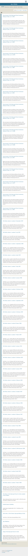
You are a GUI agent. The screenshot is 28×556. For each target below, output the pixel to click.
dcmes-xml (7, 543)
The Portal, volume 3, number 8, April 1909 (12, 471)
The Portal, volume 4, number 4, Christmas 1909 (13, 311)
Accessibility (3, 552)
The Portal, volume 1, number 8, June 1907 (12, 437)
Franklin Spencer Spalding (8, 504)
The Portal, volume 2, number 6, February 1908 (12, 403)
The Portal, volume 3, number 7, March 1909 (12, 334)
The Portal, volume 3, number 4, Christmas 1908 (13, 289)
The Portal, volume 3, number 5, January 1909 (12, 368)
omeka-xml (13, 543)
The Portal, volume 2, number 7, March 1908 (12, 482)
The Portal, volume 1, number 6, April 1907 (12, 255)
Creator (20, 10)
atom (2, 543)
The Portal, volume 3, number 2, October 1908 (12, 459)
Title (18, 10)
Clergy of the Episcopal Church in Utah (11, 531)
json (10, 543)
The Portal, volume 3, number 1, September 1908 (13, 243)
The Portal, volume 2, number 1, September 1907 (13, 300)
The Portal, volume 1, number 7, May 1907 (12, 266)
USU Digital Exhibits (9, 550)
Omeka (8, 551)
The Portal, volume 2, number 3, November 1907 (13, 220)
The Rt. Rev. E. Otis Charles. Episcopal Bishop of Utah (14, 513)
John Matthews (6, 521)
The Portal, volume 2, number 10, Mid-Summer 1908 (14, 448)
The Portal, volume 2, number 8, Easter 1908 (12, 323)
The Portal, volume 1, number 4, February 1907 (12, 414)
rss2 (15, 543)
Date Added (25, 10)
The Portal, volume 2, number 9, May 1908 (12, 425)
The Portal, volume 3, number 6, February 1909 (12, 380)
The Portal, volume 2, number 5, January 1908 (12, 277)
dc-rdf (4, 543)
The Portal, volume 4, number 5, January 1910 (12, 346)
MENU (26, 1)
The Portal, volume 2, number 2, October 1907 (12, 391)
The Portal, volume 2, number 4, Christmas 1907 (13, 357)
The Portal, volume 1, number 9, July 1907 (11, 232)
